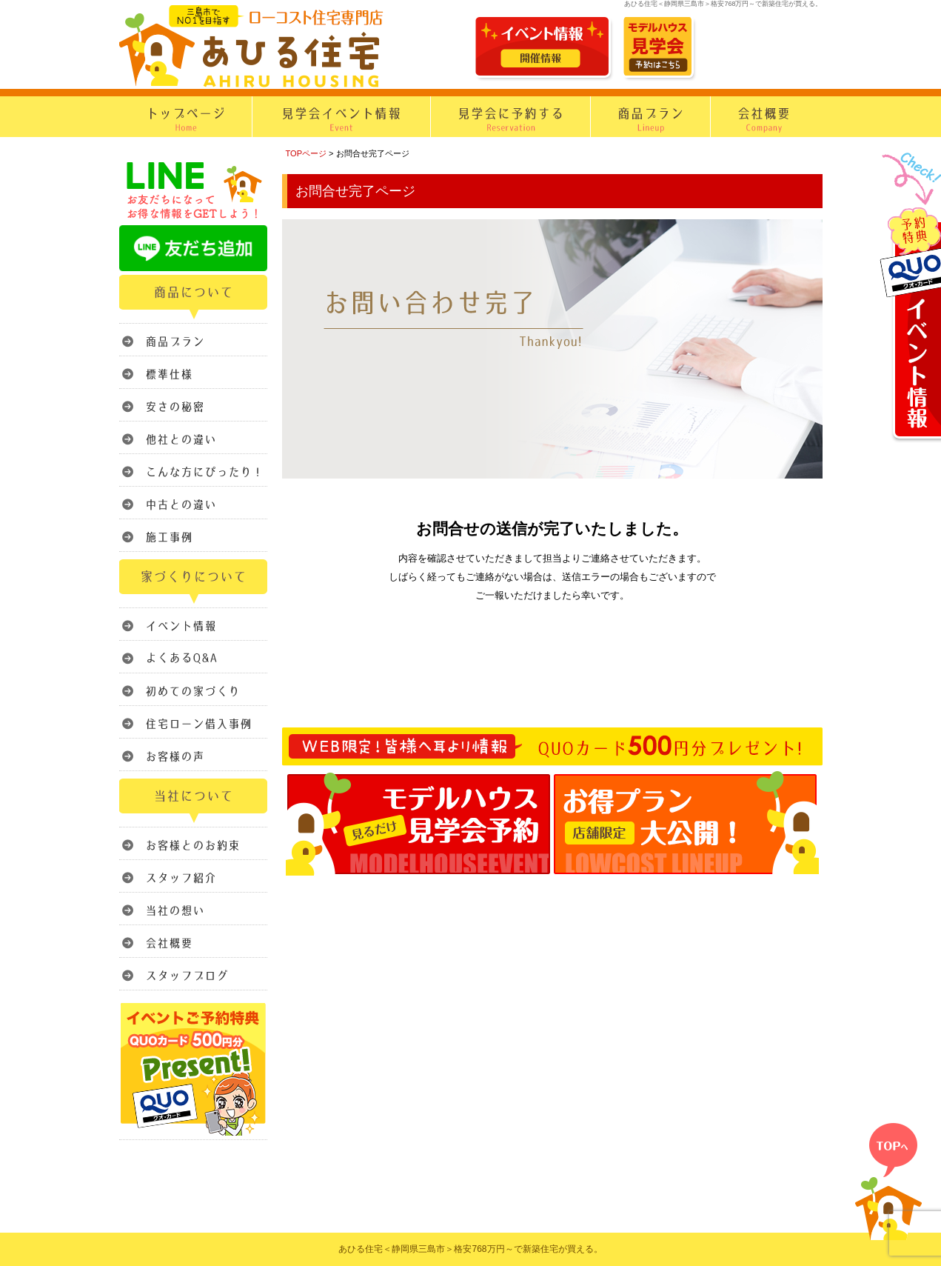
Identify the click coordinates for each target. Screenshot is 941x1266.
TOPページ (306, 153)
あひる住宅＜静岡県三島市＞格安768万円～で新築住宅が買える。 (470, 1249)
